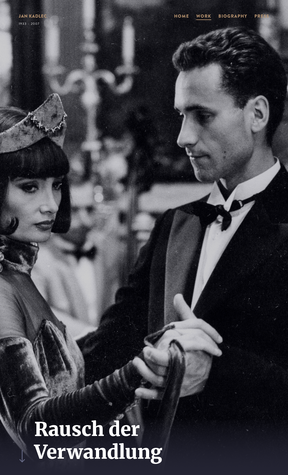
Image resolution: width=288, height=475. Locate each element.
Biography (232, 16)
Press (261, 16)
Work (203, 16)
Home (181, 16)
